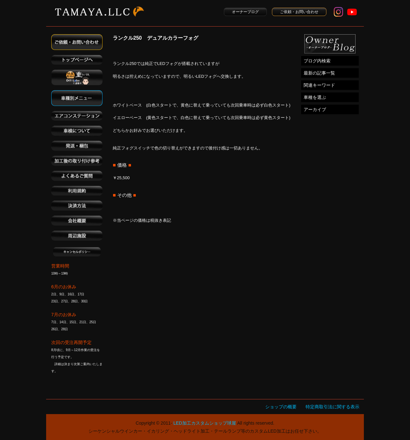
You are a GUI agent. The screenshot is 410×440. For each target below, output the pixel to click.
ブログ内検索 (317, 60)
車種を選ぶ (315, 97)
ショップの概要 (281, 406)
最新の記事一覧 (319, 73)
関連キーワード (319, 85)
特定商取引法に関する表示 (332, 406)
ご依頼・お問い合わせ (299, 12)
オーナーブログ (245, 12)
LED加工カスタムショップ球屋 (204, 423)
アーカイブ (315, 109)
